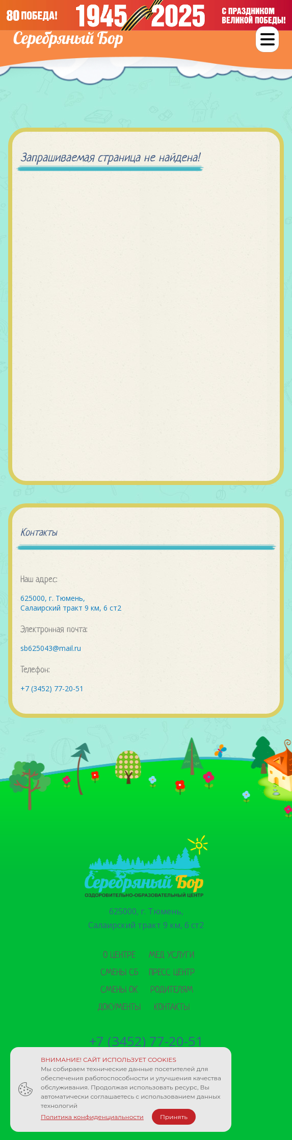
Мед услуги (171, 955)
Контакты (172, 1007)
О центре (119, 955)
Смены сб (119, 973)
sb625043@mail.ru (50, 648)
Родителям (171, 990)
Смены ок (119, 990)
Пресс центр (172, 973)
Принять (174, 1117)
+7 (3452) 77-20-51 (52, 688)
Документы (119, 1007)
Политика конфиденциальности (92, 1117)
